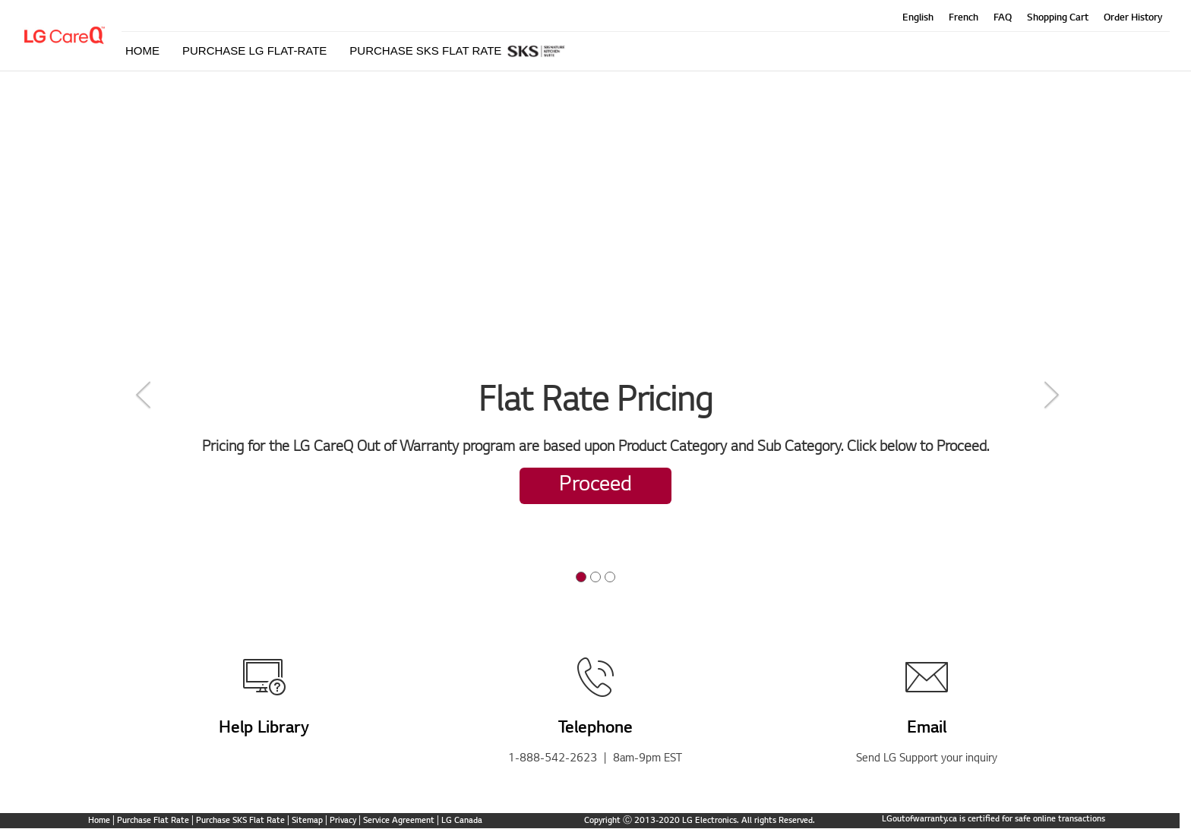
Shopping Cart (1057, 18)
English (918, 18)
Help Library (264, 729)
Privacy (343, 820)
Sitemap (307, 820)
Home (99, 820)
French (963, 18)
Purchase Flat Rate (153, 820)
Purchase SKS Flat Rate (240, 820)
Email (926, 729)
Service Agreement (398, 820)
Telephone (595, 729)
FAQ (1003, 18)
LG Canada (461, 820)
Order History (1133, 18)
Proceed (595, 485)
